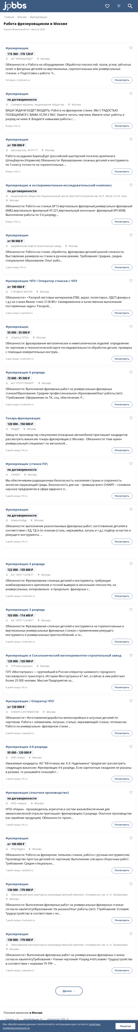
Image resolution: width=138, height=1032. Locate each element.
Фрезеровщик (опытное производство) (37, 793)
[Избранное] (107, 6)
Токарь (10, 1019)
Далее (67, 991)
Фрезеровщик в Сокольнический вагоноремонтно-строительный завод (63, 655)
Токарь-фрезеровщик (23, 418)
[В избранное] (131, 48)
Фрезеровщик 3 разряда (25, 610)
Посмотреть (122, 80)
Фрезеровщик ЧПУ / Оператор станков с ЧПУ (41, 281)
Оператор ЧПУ (56, 1019)
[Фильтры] (119, 6)
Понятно (125, 1026)
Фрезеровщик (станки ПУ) (27, 464)
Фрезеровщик (17, 48)
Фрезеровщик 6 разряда (25, 372)
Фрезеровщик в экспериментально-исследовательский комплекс (59, 185)
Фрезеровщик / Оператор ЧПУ (30, 701)
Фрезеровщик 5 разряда (25, 564)
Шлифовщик (31, 1019)
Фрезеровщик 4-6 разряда (26, 747)
